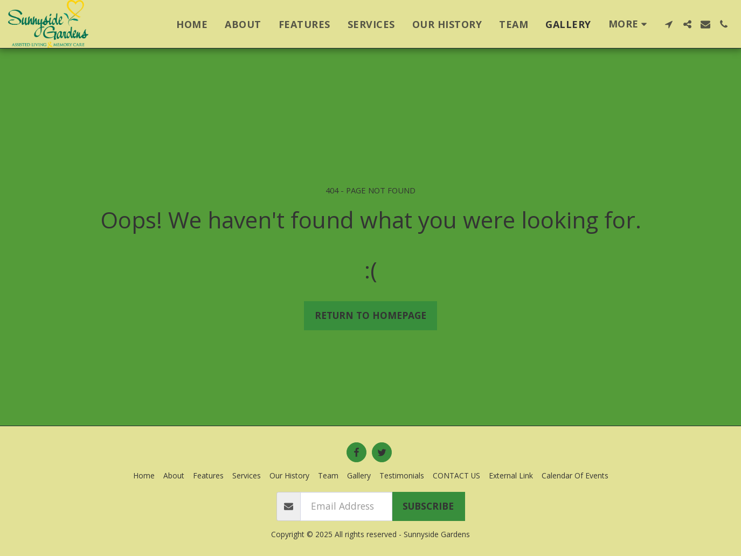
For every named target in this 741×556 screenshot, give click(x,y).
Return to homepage (370, 315)
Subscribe (428, 505)
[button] (668, 24)
